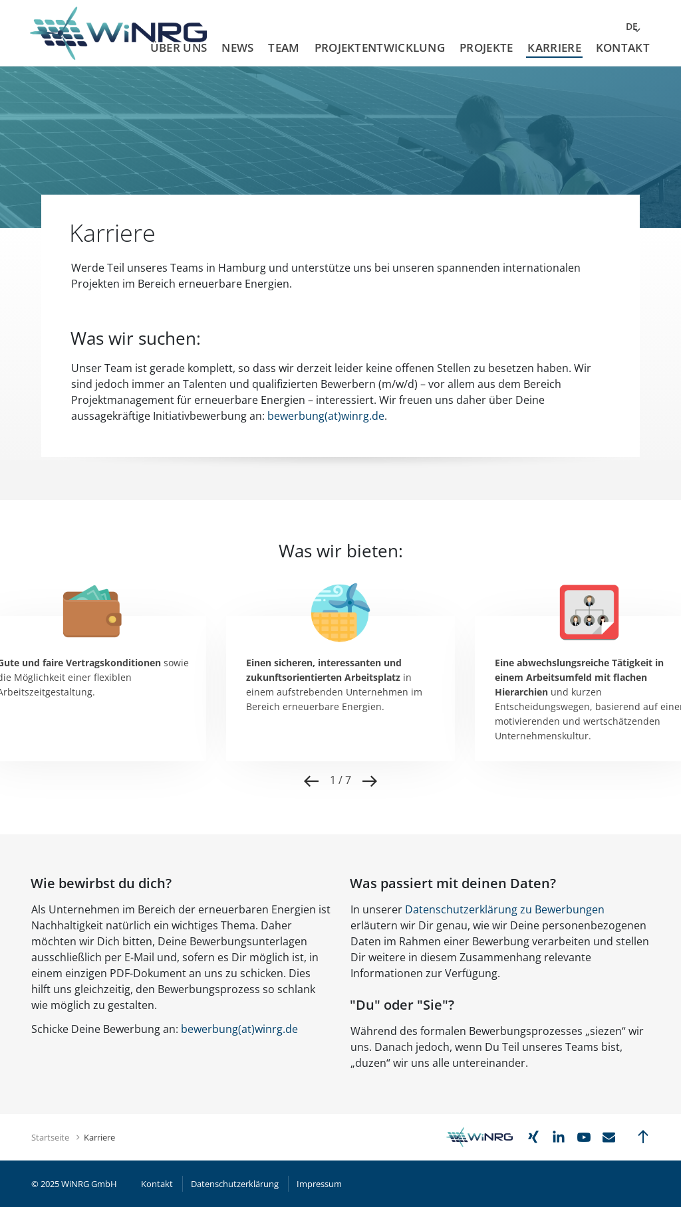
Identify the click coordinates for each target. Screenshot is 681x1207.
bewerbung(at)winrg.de (325, 416)
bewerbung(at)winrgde (239, 1029)
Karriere (554, 47)
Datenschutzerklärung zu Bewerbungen (505, 909)
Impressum (319, 1184)
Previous (311, 781)
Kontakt (623, 47)
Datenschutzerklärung (235, 1184)
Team (283, 47)
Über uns (178, 47)
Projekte (486, 47)
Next (369, 781)
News (237, 47)
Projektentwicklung (380, 47)
